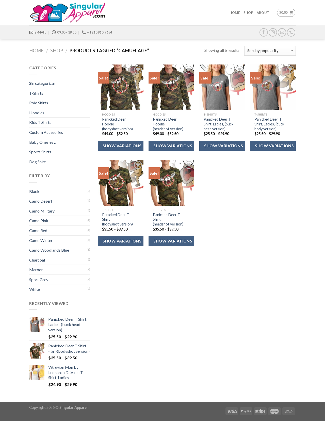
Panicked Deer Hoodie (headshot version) (168, 124)
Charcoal (37, 259)
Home (235, 13)
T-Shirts (36, 93)
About (263, 13)
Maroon (36, 269)
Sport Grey (38, 279)
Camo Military (42, 210)
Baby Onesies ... (42, 142)
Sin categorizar (42, 83)
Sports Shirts (40, 151)
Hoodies (36, 112)
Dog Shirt (37, 161)
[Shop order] (270, 51)
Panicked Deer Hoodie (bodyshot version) (117, 124)
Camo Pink (38, 220)
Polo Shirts (38, 102)
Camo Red (38, 230)
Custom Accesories (46, 132)
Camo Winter (41, 240)
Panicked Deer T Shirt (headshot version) (168, 219)
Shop (248, 13)
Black (34, 191)
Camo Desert (40, 201)
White (34, 289)
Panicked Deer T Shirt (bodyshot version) (117, 219)
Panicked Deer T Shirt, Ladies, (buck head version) (218, 124)
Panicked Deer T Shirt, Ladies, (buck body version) (269, 124)
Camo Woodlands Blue (49, 250)
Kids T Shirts (40, 122)
